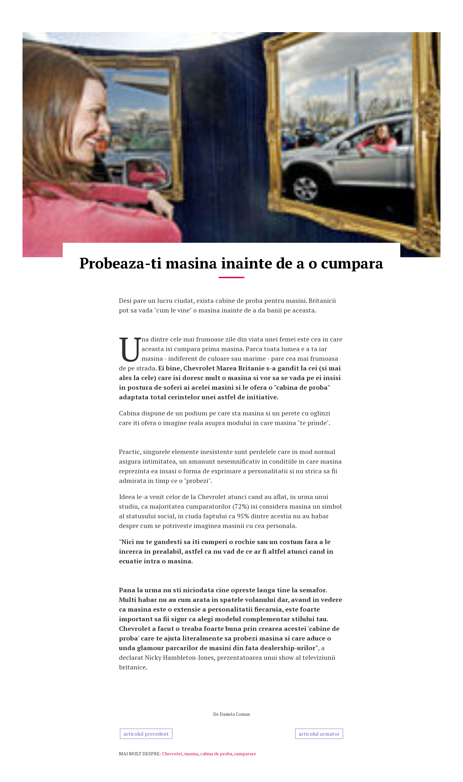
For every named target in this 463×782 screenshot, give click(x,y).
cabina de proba (216, 753)
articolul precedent (146, 733)
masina (191, 753)
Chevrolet (172, 753)
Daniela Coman (235, 714)
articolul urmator (319, 733)
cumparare (245, 753)
